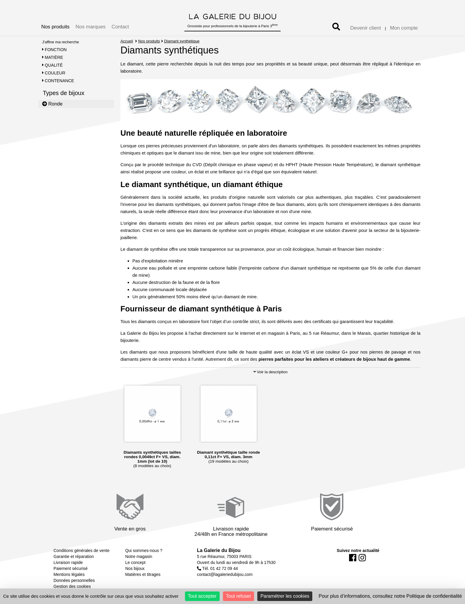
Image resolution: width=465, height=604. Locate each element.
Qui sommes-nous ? (143, 550)
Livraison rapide (68, 562)
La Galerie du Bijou (219, 550)
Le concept (135, 562)
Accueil (126, 41)
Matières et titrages (142, 574)
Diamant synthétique (182, 41)
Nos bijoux (135, 568)
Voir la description (270, 372)
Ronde (52, 103)
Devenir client (365, 28)
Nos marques (90, 27)
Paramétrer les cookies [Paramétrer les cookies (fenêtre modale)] (284, 596)
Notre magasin (138, 556)
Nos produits (55, 27)
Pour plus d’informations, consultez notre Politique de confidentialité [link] (390, 596)
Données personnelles (74, 580)
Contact (120, 27)
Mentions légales (69, 574)
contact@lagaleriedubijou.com (225, 574)
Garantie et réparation (73, 556)
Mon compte (404, 28)
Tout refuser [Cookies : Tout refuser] (238, 596)
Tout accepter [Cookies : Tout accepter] (202, 596)
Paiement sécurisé (70, 568)
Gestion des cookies (72, 586)
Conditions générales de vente (81, 550)
